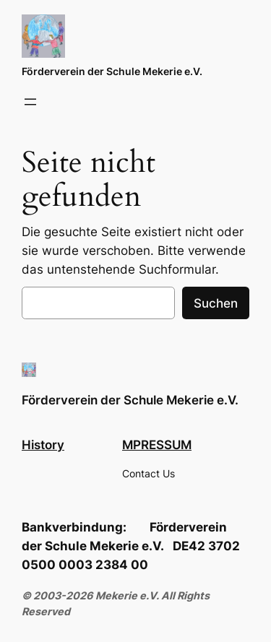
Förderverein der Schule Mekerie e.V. (112, 71)
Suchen (216, 303)
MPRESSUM (157, 445)
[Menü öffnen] (30, 101)
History (43, 445)
